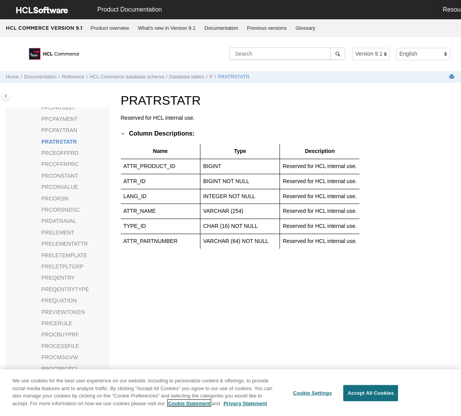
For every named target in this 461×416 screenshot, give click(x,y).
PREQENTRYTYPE (65, 289)
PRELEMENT (58, 232)
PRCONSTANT (59, 176)
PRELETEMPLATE (64, 255)
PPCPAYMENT (59, 119)
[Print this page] (452, 77)
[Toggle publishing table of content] (6, 96)
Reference (73, 77)
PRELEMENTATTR (64, 244)
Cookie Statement (189, 406)
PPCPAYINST (58, 108)
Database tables (186, 77)
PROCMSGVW (59, 357)
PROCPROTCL (60, 369)
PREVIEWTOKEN (63, 312)
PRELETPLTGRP (62, 266)
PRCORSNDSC (60, 210)
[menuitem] (110, 28)
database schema (127, 77)
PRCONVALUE (59, 187)
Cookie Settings (312, 396)
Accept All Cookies (370, 396)
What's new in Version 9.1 (166, 28)
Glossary (305, 28)
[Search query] (287, 54)
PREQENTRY (58, 278)
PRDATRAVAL (58, 221)
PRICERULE (56, 323)
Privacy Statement (245, 406)
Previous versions (267, 28)
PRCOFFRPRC (60, 164)
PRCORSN (54, 198)
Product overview (110, 28)
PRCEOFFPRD (59, 153)
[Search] (337, 54)
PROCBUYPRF (60, 334)
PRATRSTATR (233, 77)
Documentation (221, 28)
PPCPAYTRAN (59, 130)
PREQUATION (59, 300)
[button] (38, 108)
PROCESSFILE (60, 346)
